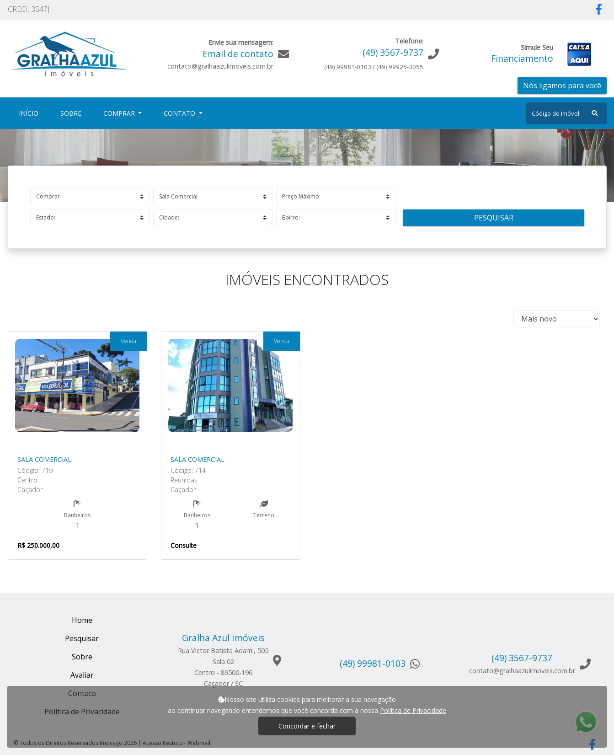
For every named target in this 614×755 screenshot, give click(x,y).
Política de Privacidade (413, 710)
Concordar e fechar (307, 726)
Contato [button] (180, 113)
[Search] (566, 113)
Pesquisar (493, 218)
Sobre (72, 113)
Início (30, 113)
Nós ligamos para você (562, 85)
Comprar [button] (120, 113)
